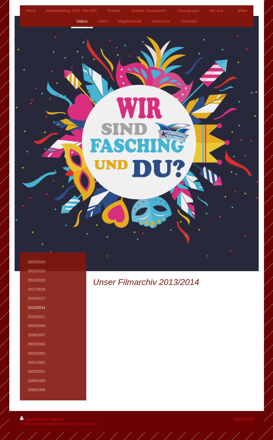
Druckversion (34, 419)
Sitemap (57, 419)
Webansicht (243, 419)
